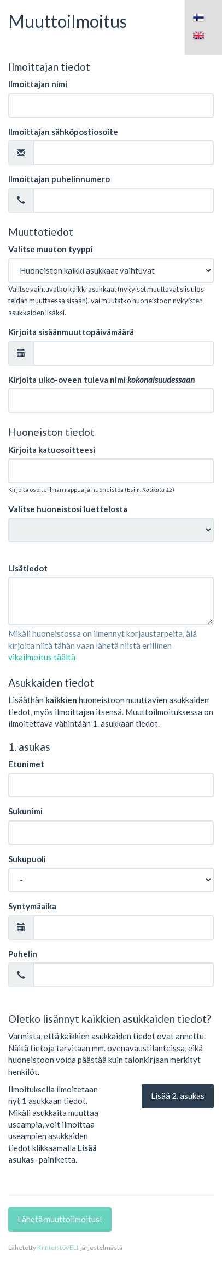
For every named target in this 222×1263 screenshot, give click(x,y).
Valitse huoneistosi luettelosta (67, 509)
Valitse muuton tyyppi (50, 249)
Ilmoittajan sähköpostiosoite (63, 132)
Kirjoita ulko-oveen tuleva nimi (101, 379)
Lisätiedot (28, 568)
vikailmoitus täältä (41, 657)
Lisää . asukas (178, 1096)
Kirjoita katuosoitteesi (51, 450)
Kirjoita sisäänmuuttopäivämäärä (71, 332)
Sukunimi (25, 811)
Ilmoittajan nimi (37, 84)
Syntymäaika (32, 906)
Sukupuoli (27, 859)
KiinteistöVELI (57, 1247)
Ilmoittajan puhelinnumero (59, 179)
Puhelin (22, 954)
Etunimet (26, 764)
